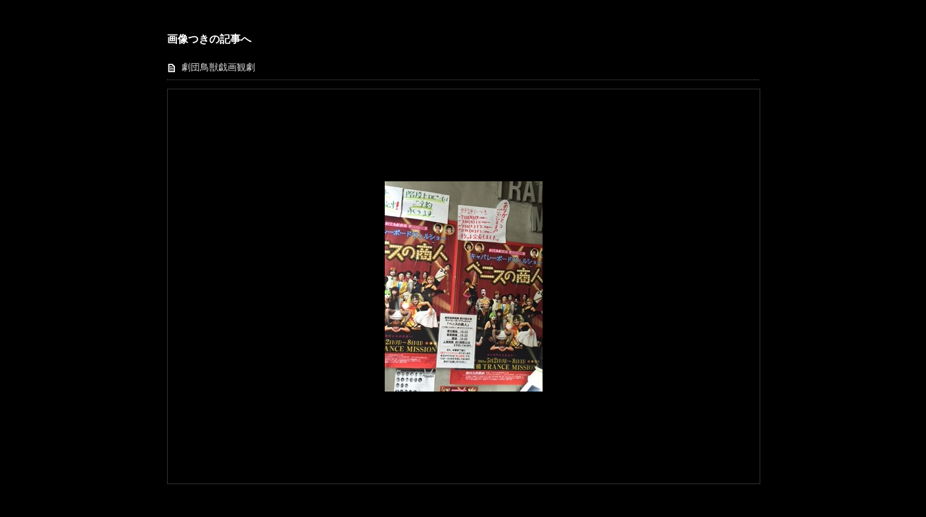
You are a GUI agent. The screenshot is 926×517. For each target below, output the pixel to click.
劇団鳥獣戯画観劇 (218, 67)
